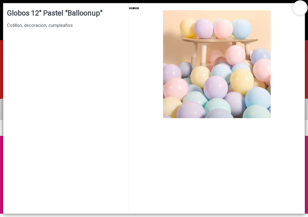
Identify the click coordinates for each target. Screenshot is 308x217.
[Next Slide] (136, 8)
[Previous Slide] (131, 8)
